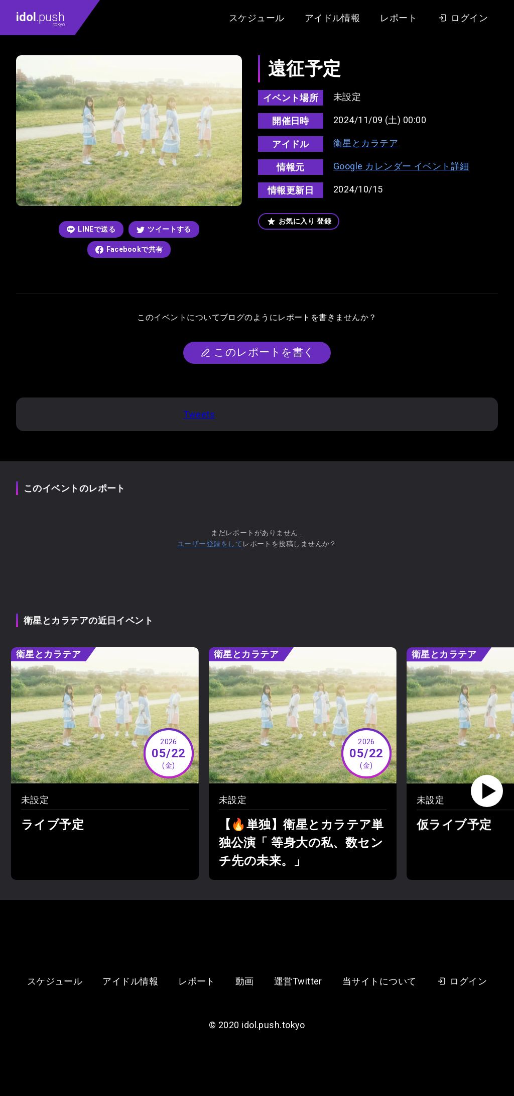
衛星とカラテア (365, 143)
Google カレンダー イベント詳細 (401, 166)
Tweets (199, 414)
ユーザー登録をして (209, 544)
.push (40, 18)
